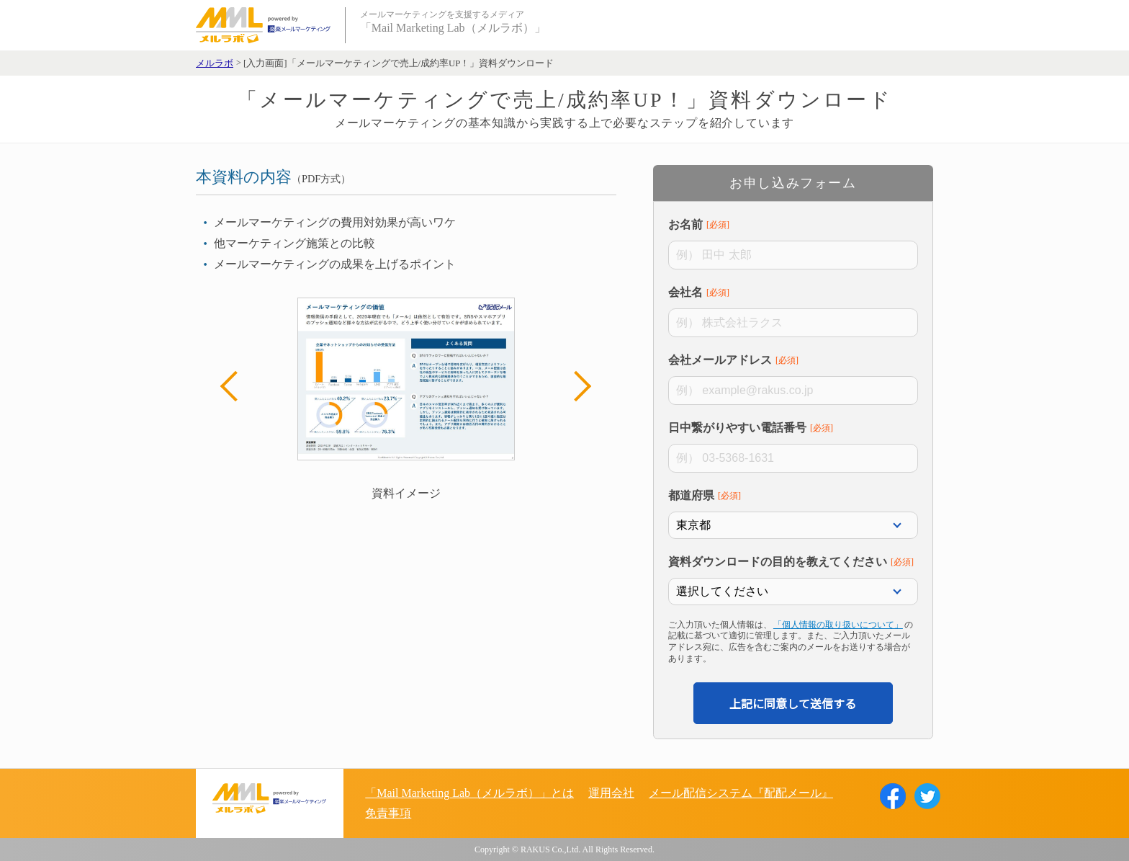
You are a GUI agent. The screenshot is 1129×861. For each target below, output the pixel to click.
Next (576, 386)
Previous (235, 386)
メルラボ (214, 63)
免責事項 (388, 813)
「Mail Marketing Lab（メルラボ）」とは (469, 793)
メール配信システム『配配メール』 (741, 793)
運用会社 (611, 793)
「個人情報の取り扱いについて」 (838, 625)
